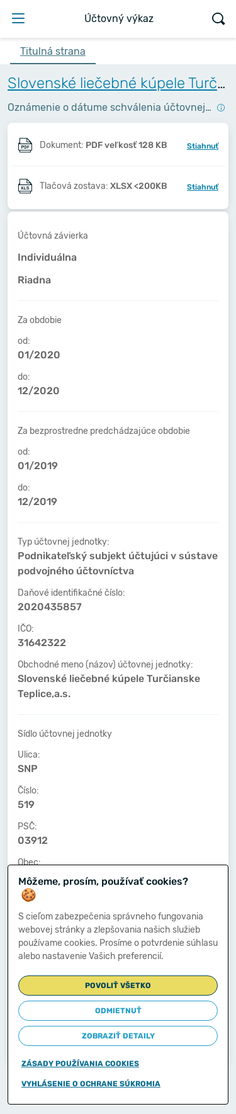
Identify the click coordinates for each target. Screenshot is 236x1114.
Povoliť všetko (118, 985)
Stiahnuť (202, 146)
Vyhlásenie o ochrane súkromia (90, 1083)
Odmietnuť (118, 1010)
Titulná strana (53, 51)
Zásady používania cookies (80, 1063)
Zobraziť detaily (118, 1036)
